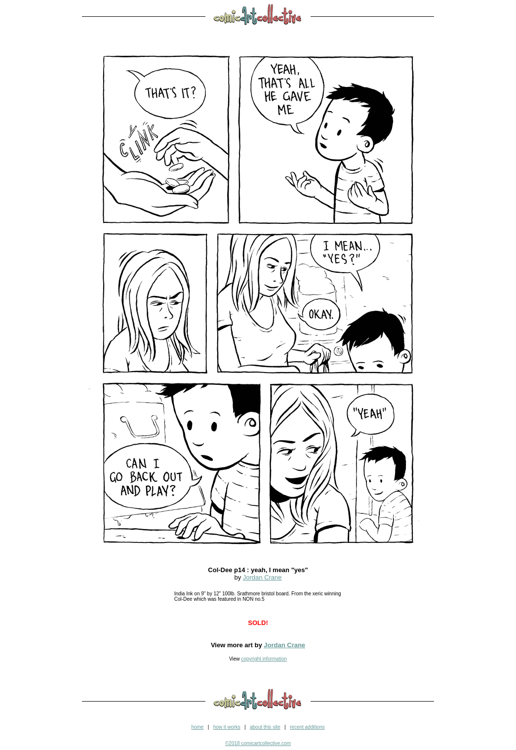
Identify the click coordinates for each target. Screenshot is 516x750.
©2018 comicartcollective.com (258, 743)
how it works (226, 727)
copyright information (264, 659)
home (197, 727)
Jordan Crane (262, 577)
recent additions (307, 727)
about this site (265, 727)
